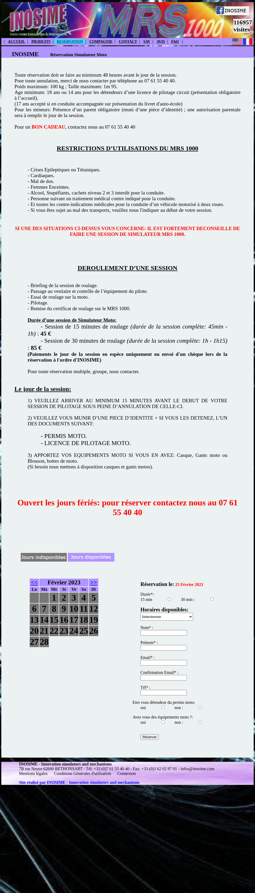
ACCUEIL (16, 41)
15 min (146, 599)
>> (93, 582)
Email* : (147, 657)
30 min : (188, 599)
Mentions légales (34, 773)
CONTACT (128, 41)
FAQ (175, 41)
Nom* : (146, 627)
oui (143, 707)
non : (179, 707)
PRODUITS (40, 41)
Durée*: (147, 594)
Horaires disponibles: (164, 609)
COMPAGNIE (101, 41)
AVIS (161, 41)
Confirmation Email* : (159, 672)
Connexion (126, 773)
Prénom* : (149, 642)
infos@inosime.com (198, 769)
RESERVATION (70, 41)
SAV (146, 41)
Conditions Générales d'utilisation (82, 773)
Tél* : (145, 687)
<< (34, 582)
